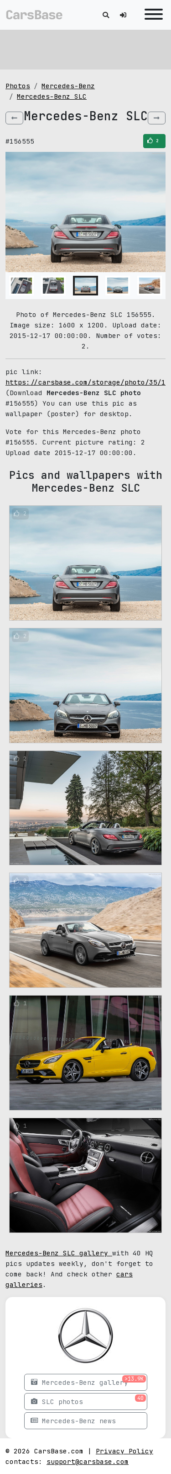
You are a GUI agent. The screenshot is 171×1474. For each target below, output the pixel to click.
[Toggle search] (106, 15)
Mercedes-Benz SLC (52, 96)
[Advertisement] (85, 48)
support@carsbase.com (88, 1461)
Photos (17, 85)
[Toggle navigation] (151, 15)
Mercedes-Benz (68, 85)
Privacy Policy (124, 1451)
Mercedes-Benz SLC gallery (58, 1253)
